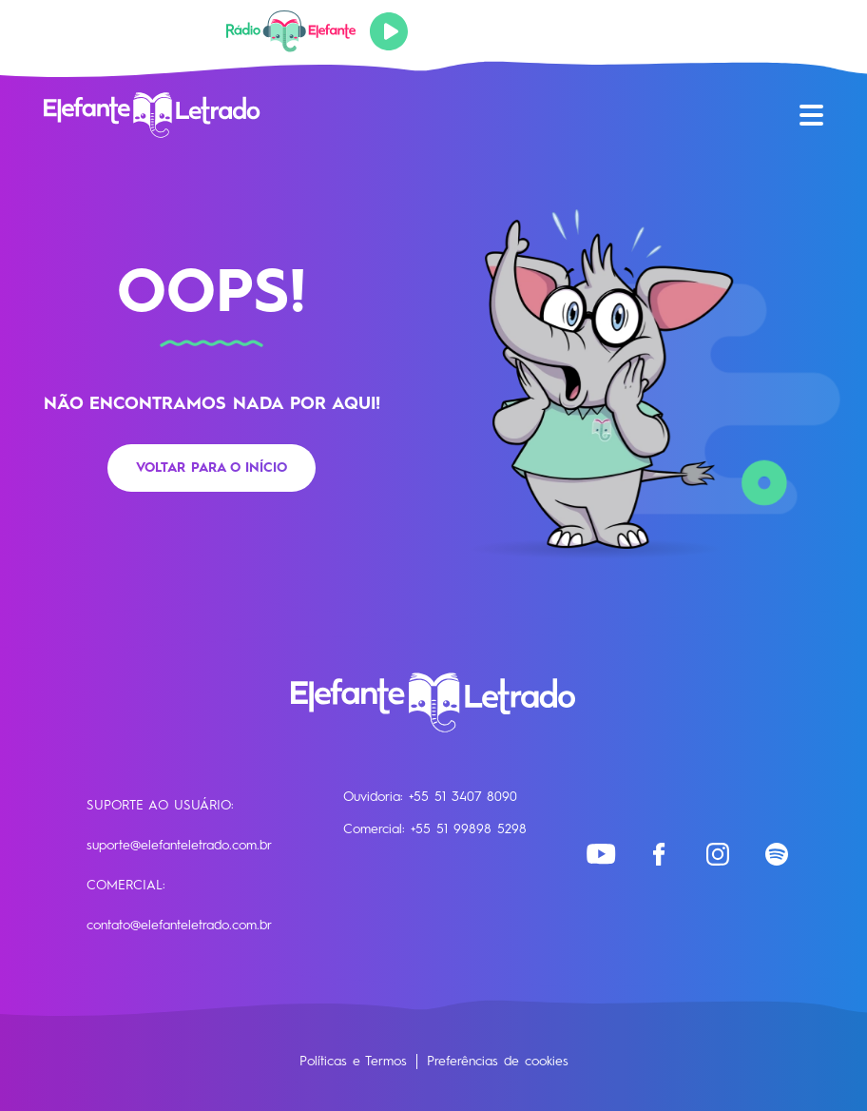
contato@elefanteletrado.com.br (179, 925)
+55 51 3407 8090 (463, 797)
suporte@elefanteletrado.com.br (179, 845)
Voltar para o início (211, 468)
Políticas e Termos (353, 1061)
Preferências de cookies (497, 1061)
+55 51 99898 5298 (469, 829)
